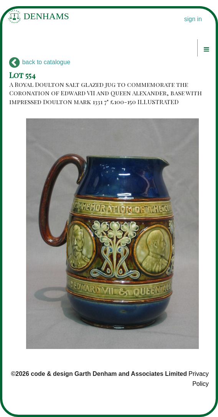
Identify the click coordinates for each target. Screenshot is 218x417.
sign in (193, 19)
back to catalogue (39, 62)
